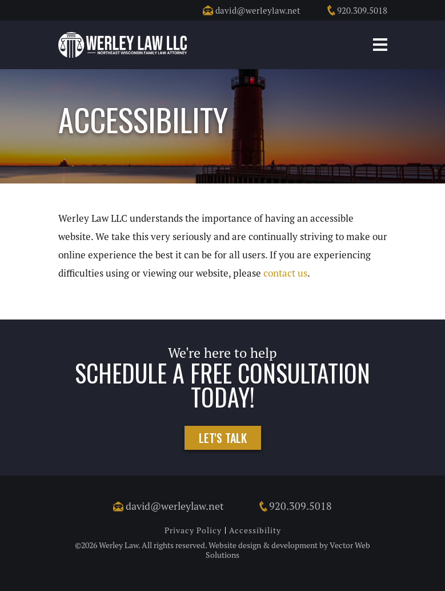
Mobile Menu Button (380, 44)
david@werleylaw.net (251, 10)
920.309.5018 (356, 10)
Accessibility (255, 530)
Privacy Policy (193, 530)
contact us (285, 273)
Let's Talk (223, 437)
